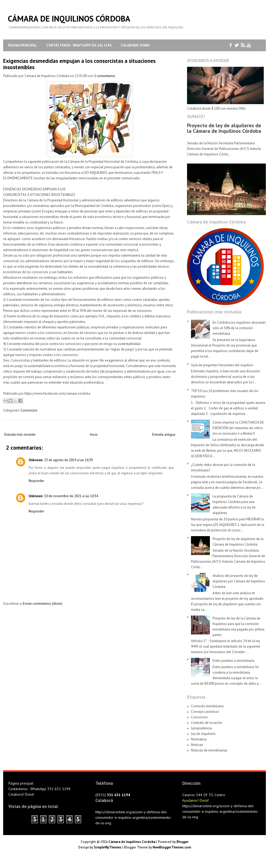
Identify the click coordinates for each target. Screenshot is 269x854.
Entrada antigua (163, 434)
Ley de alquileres (203, 733)
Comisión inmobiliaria (207, 706)
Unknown (36, 460)
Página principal (22, 45)
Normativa (198, 739)
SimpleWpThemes (107, 847)
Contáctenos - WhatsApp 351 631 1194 (78, 45)
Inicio (94, 434)
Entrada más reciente (19, 434)
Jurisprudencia (201, 728)
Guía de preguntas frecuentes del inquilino (222, 365)
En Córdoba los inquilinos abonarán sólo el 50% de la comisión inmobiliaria (239, 328)
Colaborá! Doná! (135, 45)
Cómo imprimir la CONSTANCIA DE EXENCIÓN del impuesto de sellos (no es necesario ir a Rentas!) (238, 428)
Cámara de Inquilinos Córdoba (69, 18)
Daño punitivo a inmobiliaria (233, 660)
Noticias (197, 745)
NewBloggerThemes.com (172, 847)
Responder (36, 481)
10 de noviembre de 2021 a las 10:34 (71, 496)
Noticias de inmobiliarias (209, 750)
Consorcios (28, 410)
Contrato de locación (206, 722)
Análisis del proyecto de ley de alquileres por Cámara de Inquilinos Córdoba (239, 581)
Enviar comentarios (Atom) (42, 603)
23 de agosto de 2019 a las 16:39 (68, 460)
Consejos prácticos (205, 711)
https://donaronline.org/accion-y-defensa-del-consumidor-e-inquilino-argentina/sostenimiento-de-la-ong (133, 817)
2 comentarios (104, 76)
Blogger (183, 842)
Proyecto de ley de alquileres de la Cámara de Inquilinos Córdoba (224, 128)
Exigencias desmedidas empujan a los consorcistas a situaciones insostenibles (79, 64)
